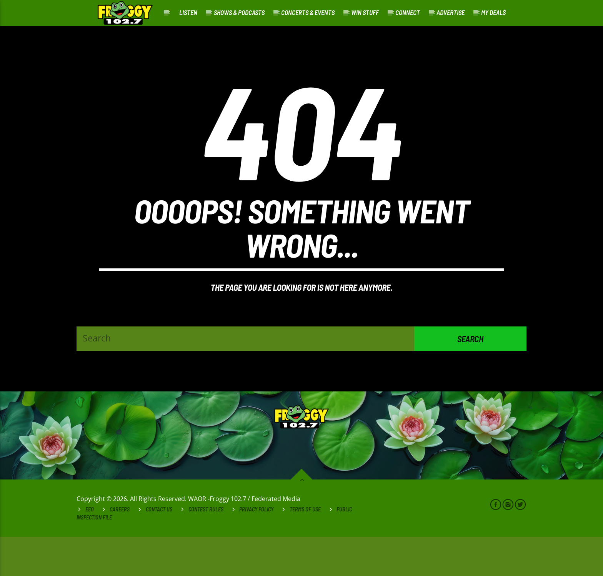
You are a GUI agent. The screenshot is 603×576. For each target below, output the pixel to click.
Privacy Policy (256, 548)
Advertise (450, 12)
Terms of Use (305, 548)
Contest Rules (205, 548)
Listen (188, 12)
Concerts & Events (308, 12)
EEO (89, 548)
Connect (407, 12)
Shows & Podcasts (239, 12)
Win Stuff (365, 12)
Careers (120, 548)
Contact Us (159, 548)
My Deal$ (493, 12)
